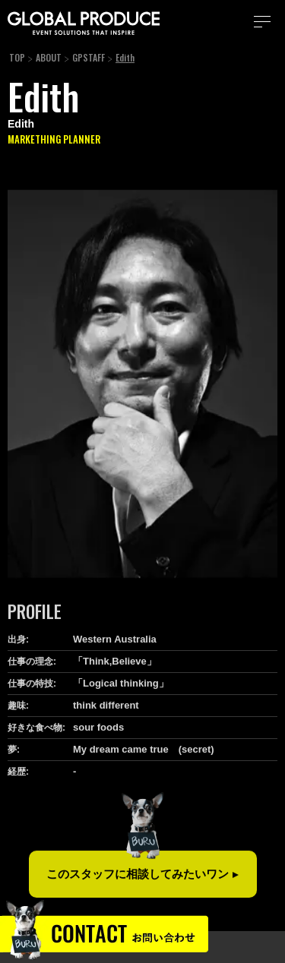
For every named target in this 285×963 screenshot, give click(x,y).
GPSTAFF (88, 57)
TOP (17, 57)
